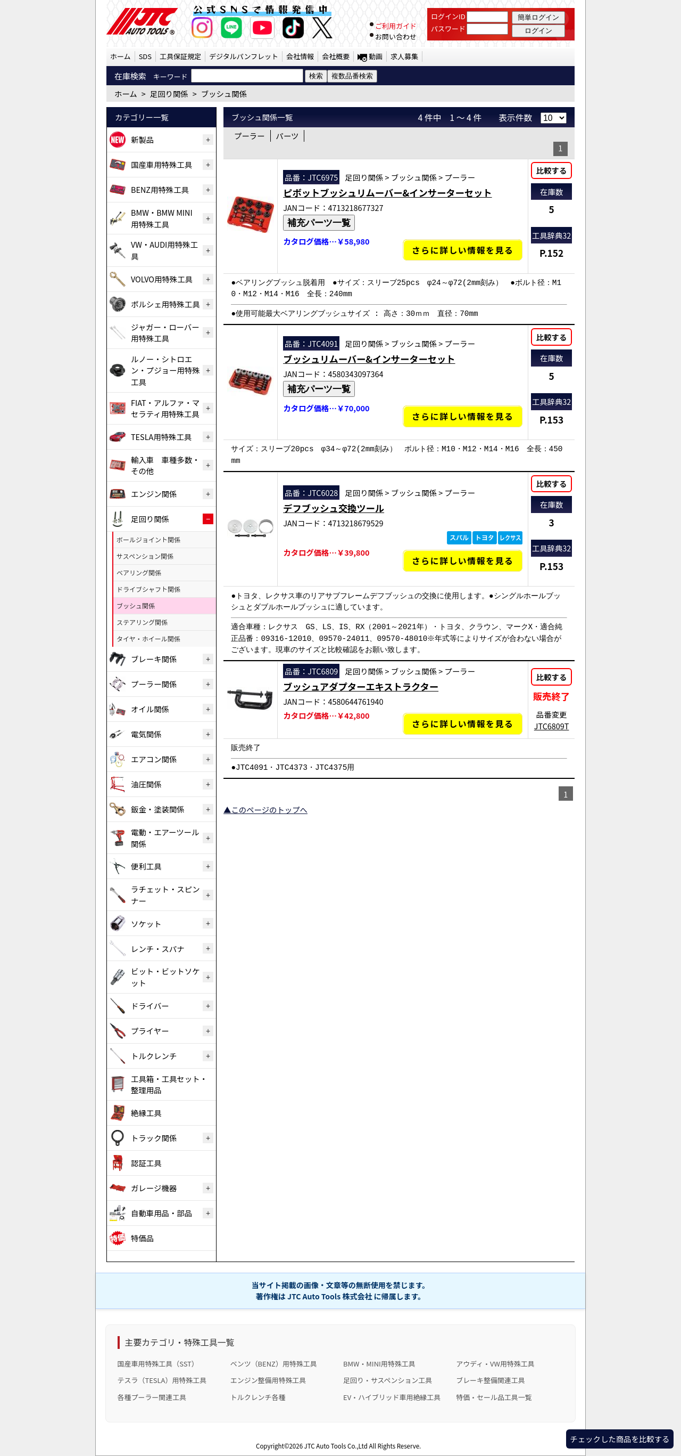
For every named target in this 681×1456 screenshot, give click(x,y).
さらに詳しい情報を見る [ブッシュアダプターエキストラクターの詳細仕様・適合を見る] (463, 724)
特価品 (142, 1237)
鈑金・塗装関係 (158, 809)
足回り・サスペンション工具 (387, 1380)
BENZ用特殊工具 (160, 189)
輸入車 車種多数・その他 (165, 465)
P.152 (551, 252)
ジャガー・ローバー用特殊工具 (165, 332)
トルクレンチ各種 (258, 1397)
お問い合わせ (396, 36)
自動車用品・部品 (161, 1212)
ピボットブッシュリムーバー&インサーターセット (387, 192)
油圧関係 (146, 784)
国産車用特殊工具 (161, 164)
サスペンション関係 (145, 555)
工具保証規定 (180, 56)
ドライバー (150, 1005)
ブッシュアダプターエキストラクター (360, 686)
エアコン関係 (154, 758)
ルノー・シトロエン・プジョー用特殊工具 (165, 370)
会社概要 (336, 56)
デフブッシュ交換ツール (333, 508)
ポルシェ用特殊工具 (165, 304)
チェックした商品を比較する (619, 1438)
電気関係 (146, 733)
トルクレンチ (154, 1055)
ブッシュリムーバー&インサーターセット (369, 358)
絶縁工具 (146, 1112)
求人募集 (404, 56)
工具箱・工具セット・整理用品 (169, 1084)
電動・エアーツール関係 (165, 837)
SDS (145, 56)
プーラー (249, 135)
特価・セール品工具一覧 (493, 1397)
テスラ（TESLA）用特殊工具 (162, 1380)
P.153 (551, 419)
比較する (551, 170)
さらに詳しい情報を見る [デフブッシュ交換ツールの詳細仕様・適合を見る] (463, 561)
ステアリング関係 (142, 622)
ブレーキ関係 (154, 658)
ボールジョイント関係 (148, 539)
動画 (376, 56)
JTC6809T (551, 725)
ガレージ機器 (154, 1187)
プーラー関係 (154, 683)
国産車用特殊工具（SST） (158, 1364)
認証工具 (146, 1162)
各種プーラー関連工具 (152, 1397)
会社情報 (300, 56)
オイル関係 (150, 708)
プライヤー (150, 1030)
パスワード (448, 28)
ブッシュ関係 (136, 605)
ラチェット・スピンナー (165, 894)
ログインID (448, 16)
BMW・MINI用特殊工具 (379, 1364)
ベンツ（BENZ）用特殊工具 (273, 1364)
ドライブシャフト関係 (148, 588)
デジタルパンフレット (243, 56)
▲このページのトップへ (265, 809)
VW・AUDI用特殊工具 (164, 250)
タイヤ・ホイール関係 (148, 638)
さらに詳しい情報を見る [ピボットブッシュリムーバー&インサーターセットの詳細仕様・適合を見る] (463, 249)
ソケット (146, 923)
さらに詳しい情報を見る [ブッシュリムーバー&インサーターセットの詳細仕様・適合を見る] (463, 416)
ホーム (120, 56)
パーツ (287, 135)
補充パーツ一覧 (319, 222)
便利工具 (146, 866)
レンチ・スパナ (158, 948)
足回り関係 (150, 518)
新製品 (142, 139)
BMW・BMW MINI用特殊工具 (162, 218)
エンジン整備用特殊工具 (268, 1380)
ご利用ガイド (396, 26)
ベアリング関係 (139, 572)
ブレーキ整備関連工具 (490, 1380)
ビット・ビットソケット (165, 976)
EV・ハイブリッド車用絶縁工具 (392, 1397)
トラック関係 (154, 1137)
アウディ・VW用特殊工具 (495, 1364)
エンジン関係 (154, 493)
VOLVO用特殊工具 (162, 278)
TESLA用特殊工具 (161, 436)
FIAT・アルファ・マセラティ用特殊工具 (165, 408)
